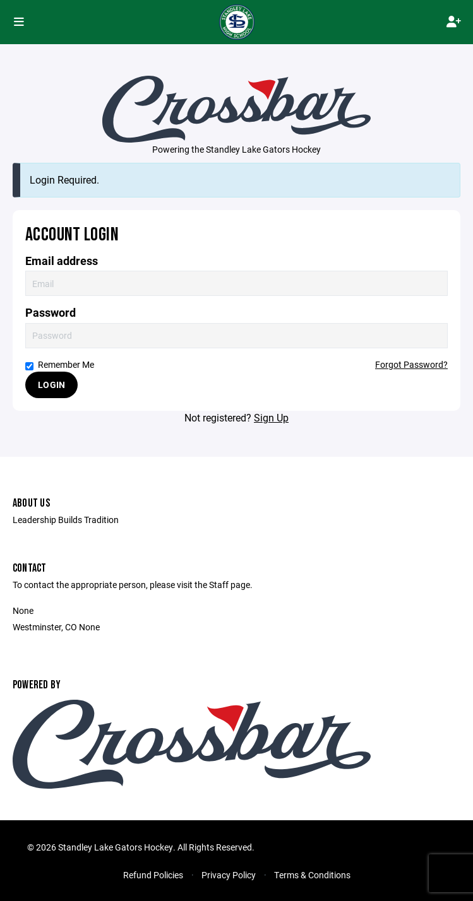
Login (51, 385)
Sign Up (271, 417)
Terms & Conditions (312, 875)
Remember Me (59, 364)
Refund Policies (153, 875)
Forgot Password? (411, 364)
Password (50, 312)
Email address (61, 261)
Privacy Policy (228, 875)
